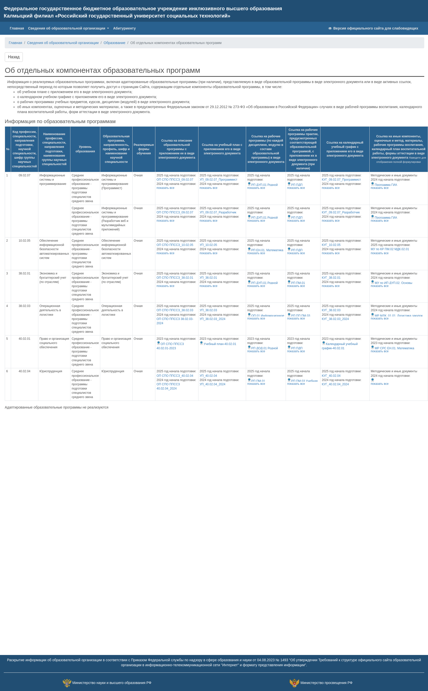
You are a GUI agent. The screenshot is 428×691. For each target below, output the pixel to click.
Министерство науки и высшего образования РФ (111, 683)
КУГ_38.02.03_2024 (335, 319)
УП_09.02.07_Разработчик (217, 212)
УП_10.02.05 (208, 245)
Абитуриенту (124, 28)
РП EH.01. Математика (265, 250)
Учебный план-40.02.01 (217, 344)
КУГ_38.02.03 (331, 310)
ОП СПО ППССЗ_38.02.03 (175, 310)
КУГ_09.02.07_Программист (341, 179)
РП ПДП (294, 185)
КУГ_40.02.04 (331, 376)
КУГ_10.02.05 (331, 245)
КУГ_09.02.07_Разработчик (341, 212)
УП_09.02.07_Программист (218, 179)
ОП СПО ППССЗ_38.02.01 (175, 277)
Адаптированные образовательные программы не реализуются (57, 407)
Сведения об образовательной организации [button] (67, 28)
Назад (14, 57)
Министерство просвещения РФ (326, 683)
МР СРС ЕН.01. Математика (392, 348)
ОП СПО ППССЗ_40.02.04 (175, 376)
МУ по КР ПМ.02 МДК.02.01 (390, 249)
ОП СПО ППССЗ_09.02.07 (175, 179)
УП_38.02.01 (208, 277)
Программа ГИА (384, 185)
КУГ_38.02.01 (331, 277)
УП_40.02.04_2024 (212, 384)
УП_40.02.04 (208, 376)
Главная (18, 28)
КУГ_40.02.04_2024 (335, 384)
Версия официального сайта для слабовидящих (373, 28)
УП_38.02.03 (208, 310)
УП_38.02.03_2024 (212, 319)
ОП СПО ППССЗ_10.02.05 (175, 245)
